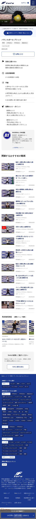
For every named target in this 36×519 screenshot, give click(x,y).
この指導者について (17, 147)
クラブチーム (16, 414)
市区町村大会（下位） (22, 417)
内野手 (30, 402)
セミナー (5, 426)
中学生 (26, 409)
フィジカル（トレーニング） (16, 445)
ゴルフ (28, 383)
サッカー (12, 383)
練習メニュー (6, 393)
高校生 (4, 411)
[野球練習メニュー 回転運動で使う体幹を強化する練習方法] (18, 218)
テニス (21, 386)
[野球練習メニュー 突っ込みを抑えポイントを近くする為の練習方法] (18, 279)
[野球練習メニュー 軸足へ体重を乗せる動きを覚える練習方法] (18, 167)
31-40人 (24, 420)
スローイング (6, 399)
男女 (26, 411)
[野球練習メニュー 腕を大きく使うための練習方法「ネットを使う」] (18, 180)
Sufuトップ (4, 376)
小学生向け (9, 43)
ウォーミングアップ (25, 399)
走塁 (29, 396)
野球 (3, 43)
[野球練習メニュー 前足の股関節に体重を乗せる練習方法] (18, 193)
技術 (27, 445)
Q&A (4, 409)
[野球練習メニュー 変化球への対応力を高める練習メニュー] (18, 254)
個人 (31, 417)
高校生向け (25, 43)
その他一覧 (15, 405)
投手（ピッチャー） (8, 396)
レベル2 (17, 442)
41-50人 (30, 420)
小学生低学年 (10, 409)
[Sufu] (7, 3)
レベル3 (23, 442)
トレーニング (5, 46)
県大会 (30, 414)
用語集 (4, 464)
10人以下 (5, 420)
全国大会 (24, 414)
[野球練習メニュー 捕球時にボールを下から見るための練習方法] (18, 205)
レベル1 (11, 442)
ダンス (26, 386)
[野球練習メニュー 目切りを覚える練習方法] (18, 229)
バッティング (18, 396)
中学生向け (17, 43)
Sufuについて (17, 493)
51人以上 (5, 423)
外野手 (4, 405)
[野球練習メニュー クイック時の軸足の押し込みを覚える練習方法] (18, 292)
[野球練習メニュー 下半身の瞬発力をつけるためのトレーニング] (18, 305)
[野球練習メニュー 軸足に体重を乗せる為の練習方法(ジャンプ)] (18, 267)
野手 (9, 405)
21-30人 (17, 420)
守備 (25, 396)
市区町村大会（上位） (8, 417)
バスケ (23, 383)
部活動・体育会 (7, 414)
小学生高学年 (19, 409)
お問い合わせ (17, 502)
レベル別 (5, 442)
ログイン (24, 3)
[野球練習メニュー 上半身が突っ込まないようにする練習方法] (18, 241)
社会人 (15, 411)
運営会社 (6, 498)
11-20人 (11, 420)
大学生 (10, 411)
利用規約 (18, 498)
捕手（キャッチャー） (20, 402)
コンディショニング (8, 402)
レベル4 (29, 442)
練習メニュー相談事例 (8, 457)
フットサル (14, 386)
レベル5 (5, 445)
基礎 (25, 448)
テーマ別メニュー (7, 439)
